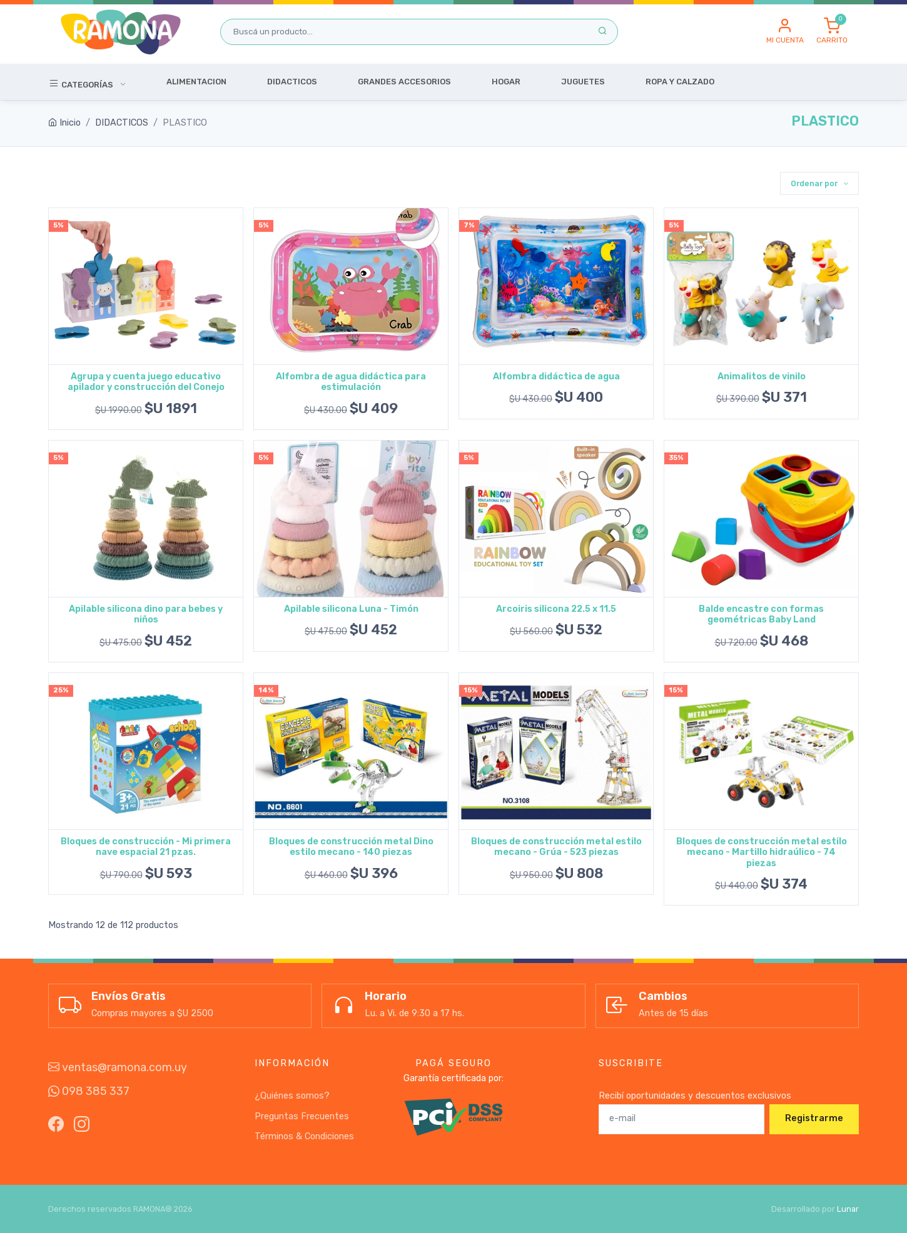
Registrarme (814, 1118)
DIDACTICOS (121, 122)
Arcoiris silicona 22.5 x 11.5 (556, 609)
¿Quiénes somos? (292, 1096)
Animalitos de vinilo (761, 376)
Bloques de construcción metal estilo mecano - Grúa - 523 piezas (556, 846)
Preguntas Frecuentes (302, 1116)
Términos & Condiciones (304, 1136)
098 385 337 (88, 1091)
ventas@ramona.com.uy (117, 1067)
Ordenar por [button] (815, 183)
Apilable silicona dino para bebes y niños (146, 614)
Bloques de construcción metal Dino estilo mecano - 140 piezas (351, 846)
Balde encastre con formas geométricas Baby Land (761, 614)
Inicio (64, 122)
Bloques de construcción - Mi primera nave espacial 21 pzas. (146, 846)
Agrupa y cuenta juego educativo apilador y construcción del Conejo (146, 381)
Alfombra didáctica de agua (556, 376)
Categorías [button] (81, 83)
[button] (785, 31)
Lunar (848, 1209)
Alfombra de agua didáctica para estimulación (351, 381)
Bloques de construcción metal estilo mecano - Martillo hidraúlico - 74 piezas (761, 852)
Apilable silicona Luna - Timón (351, 609)
